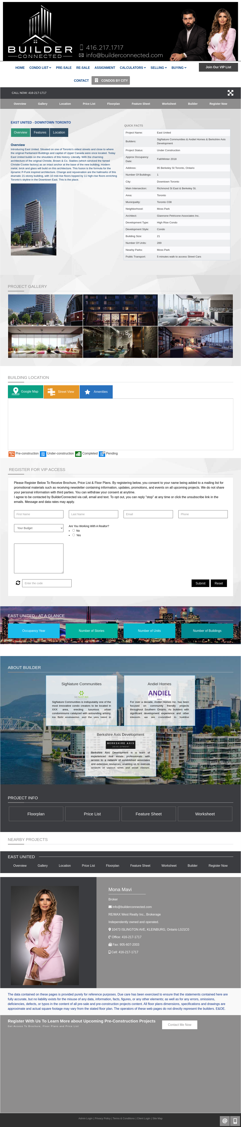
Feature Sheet (141, 103)
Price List (89, 103)
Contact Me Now (179, 1024)
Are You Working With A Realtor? (89, 526)
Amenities (95, 392)
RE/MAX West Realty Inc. (135, 914)
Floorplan (113, 103)
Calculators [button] (133, 67)
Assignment (105, 67)
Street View (60, 392)
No (78, 530)
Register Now (218, 103)
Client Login (143, 1118)
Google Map (24, 392)
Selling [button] (159, 67)
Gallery (42, 103)
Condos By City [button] (111, 80)
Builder (193, 103)
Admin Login (85, 1118)
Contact (81, 80)
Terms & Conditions (124, 1118)
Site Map (157, 1118)
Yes (78, 535)
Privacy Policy (103, 1118)
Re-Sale (83, 67)
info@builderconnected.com (132, 907)
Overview (20, 103)
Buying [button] (179, 67)
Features (40, 132)
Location (65, 103)
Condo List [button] (40, 67)
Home (20, 67)
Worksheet (169, 103)
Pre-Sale (64, 67)
